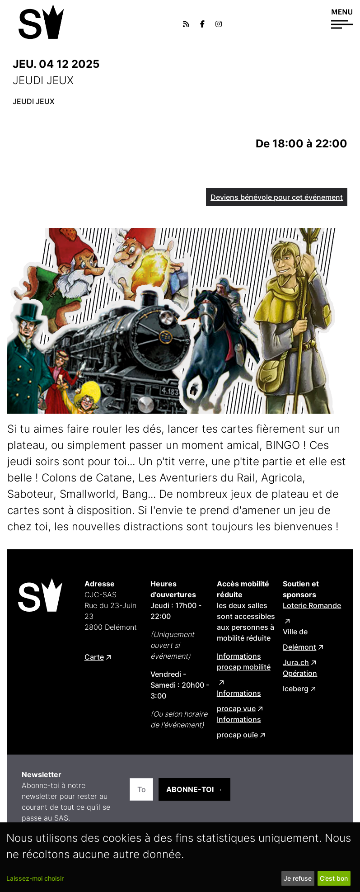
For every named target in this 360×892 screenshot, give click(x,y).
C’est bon (334, 878)
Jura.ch (296, 662)
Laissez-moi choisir (35, 878)
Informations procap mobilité (244, 661)
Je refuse (298, 878)
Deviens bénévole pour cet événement (276, 197)
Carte (94, 656)
